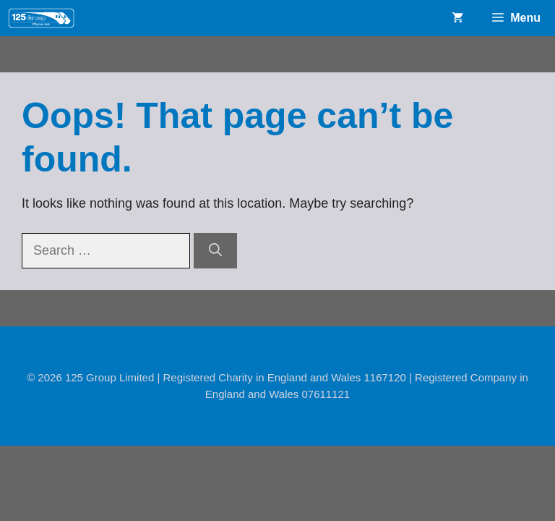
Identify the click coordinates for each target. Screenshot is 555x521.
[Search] (215, 250)
